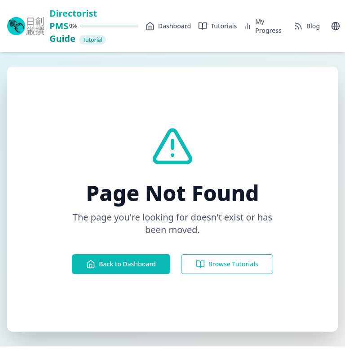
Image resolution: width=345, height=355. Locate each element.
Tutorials (217, 26)
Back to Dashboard (120, 264)
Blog (307, 26)
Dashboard (168, 26)
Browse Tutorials (227, 264)
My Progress (263, 26)
